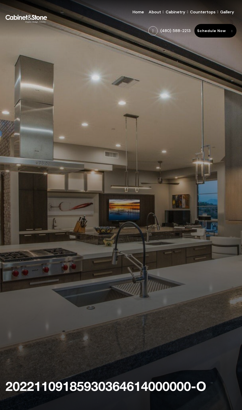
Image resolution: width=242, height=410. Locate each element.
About (155, 11)
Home (138, 12)
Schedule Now (215, 30)
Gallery (227, 12)
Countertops (203, 11)
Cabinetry (175, 11)
